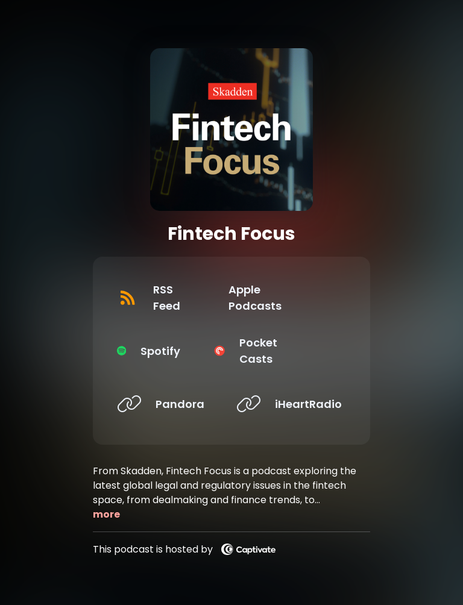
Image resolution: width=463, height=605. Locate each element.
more (106, 514)
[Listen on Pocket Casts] (286, 350)
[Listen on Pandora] (167, 403)
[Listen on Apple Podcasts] (286, 297)
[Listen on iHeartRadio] (286, 403)
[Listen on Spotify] (167, 350)
